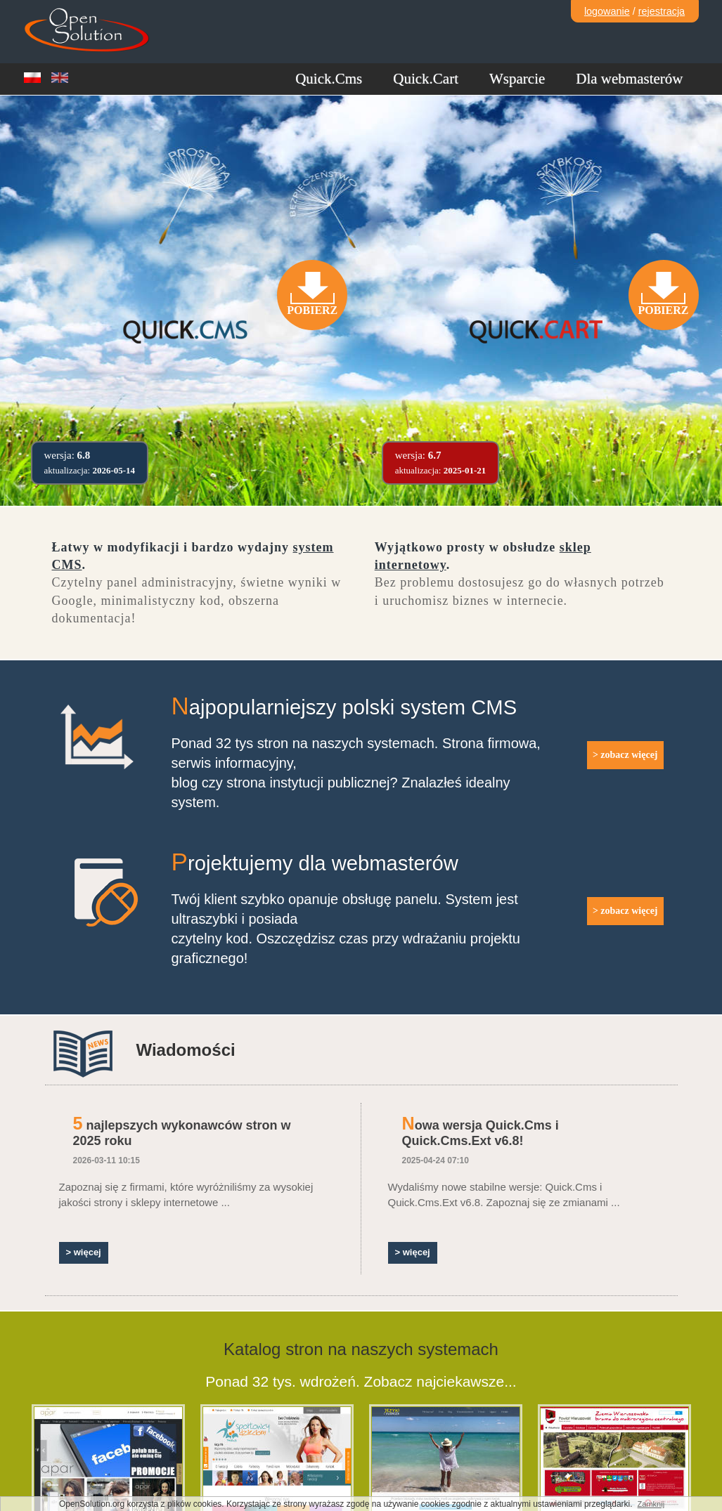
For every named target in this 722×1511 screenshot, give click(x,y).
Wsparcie (517, 78)
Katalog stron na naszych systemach (361, 1349)
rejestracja (661, 11)
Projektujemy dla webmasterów (315, 863)
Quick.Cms (328, 78)
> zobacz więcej (625, 755)
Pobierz (312, 310)
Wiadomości (186, 1049)
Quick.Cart (425, 78)
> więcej (83, 1252)
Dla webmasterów (629, 78)
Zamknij (651, 1504)
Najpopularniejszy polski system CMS (344, 707)
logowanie (607, 11)
